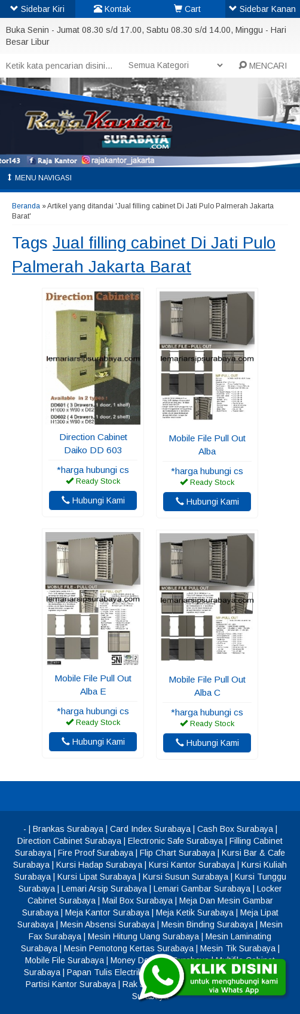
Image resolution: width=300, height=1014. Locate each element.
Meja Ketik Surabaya (195, 912)
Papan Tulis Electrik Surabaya (124, 972)
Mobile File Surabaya (64, 960)
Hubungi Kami (93, 500)
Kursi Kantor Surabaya (192, 864)
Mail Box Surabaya (137, 900)
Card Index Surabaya (150, 829)
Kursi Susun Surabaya (185, 876)
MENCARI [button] (262, 65)
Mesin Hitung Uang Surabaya (143, 936)
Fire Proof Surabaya (95, 853)
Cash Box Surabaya (235, 829)
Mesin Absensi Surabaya (107, 924)
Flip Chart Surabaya (177, 853)
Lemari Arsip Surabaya (104, 888)
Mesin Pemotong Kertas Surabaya (129, 948)
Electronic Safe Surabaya (175, 841)
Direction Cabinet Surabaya (69, 841)
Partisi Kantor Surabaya (71, 984)
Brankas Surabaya (68, 829)
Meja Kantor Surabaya (107, 912)
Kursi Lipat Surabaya (96, 876)
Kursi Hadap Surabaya (99, 864)
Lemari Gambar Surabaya (202, 888)
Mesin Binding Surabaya (207, 924)
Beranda (26, 206)
